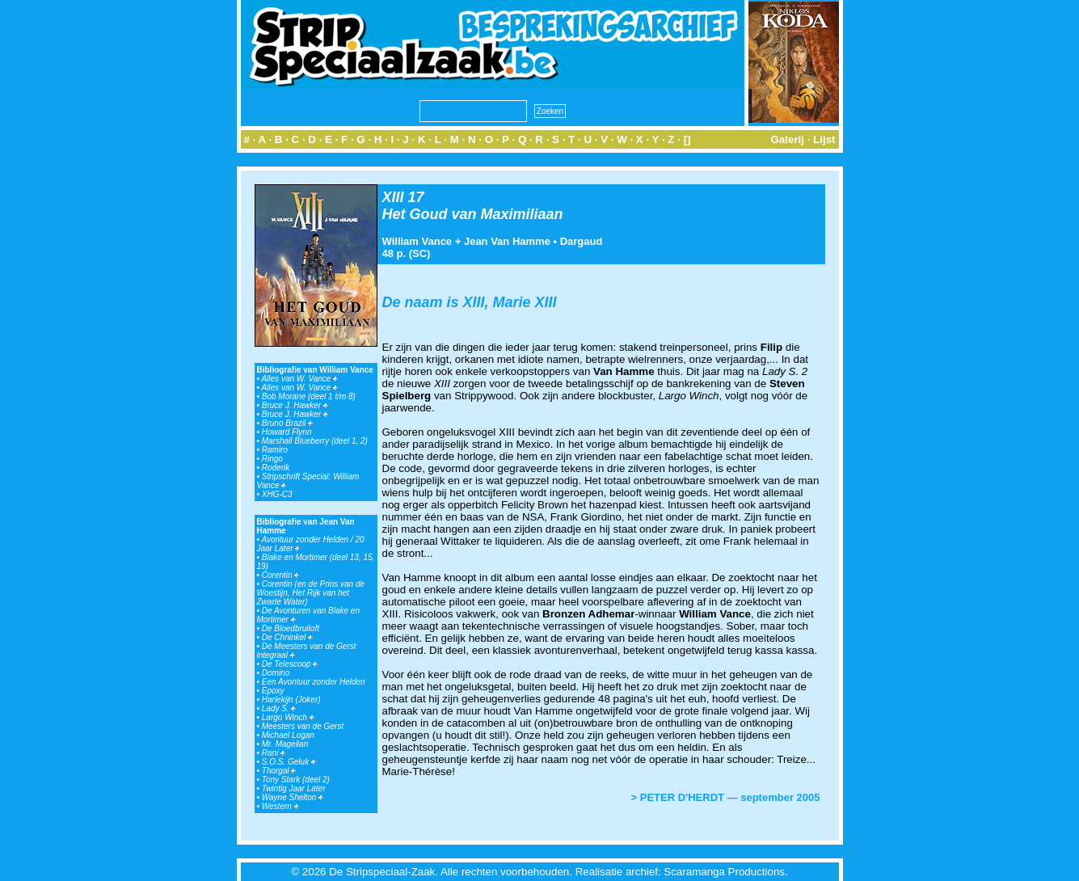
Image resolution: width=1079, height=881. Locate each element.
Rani (273, 752)
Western (280, 806)
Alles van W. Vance (299, 378)
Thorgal (279, 770)
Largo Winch (288, 717)
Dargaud (581, 241)
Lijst (824, 139)
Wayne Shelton (292, 797)
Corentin (281, 575)
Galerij (787, 139)
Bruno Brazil (287, 423)
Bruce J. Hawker (295, 405)
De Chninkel (287, 637)
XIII (393, 197)
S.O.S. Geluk (289, 761)
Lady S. (279, 708)
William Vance (417, 241)
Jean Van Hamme (507, 241)
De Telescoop (290, 664)
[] (687, 139)
